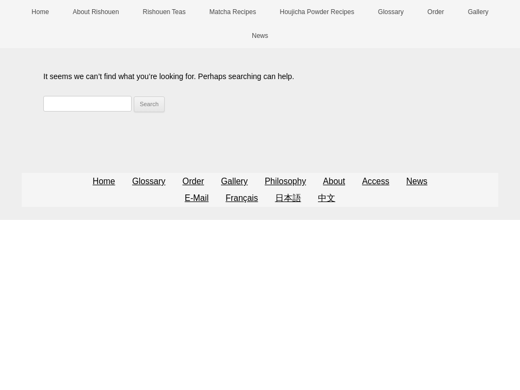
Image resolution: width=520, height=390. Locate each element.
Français (242, 198)
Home (40, 12)
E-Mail (197, 198)
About (334, 181)
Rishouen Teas (164, 12)
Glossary (391, 12)
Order (435, 12)
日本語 (288, 198)
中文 (326, 198)
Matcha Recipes (233, 12)
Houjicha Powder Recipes (317, 12)
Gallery (478, 12)
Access (375, 181)
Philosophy (285, 181)
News (260, 36)
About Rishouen (96, 12)
